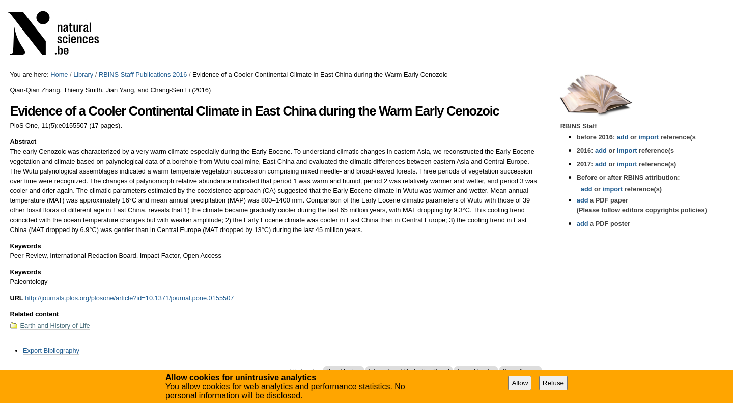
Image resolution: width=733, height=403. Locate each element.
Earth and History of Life (55, 325)
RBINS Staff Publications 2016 (143, 74)
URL (16, 298)
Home (59, 74)
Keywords (25, 246)
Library (83, 74)
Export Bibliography (51, 350)
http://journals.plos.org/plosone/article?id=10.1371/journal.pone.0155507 (129, 298)
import (648, 137)
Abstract (23, 142)
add (623, 137)
